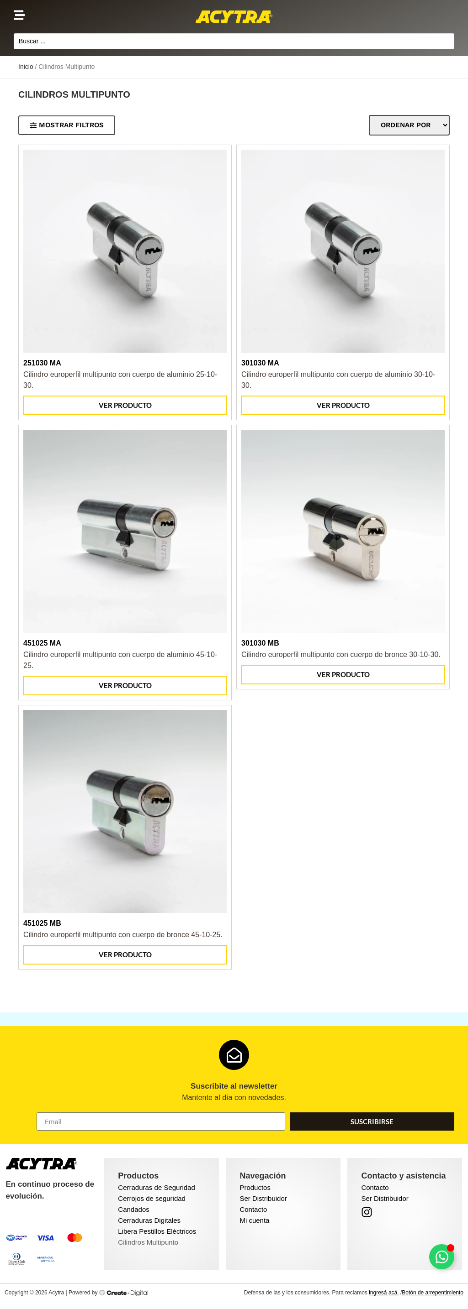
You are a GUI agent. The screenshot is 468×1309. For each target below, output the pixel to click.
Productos (255, 1189)
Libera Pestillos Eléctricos (157, 1232)
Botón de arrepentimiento (432, 1294)
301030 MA (260, 364)
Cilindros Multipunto (148, 1243)
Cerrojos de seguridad (152, 1200)
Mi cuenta (254, 1222)
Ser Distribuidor (263, 1200)
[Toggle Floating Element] (441, 1256)
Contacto (253, 1211)
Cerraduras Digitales (149, 1222)
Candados (133, 1211)
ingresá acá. (384, 1294)
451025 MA (42, 644)
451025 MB (42, 924)
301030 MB (260, 644)
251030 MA (42, 364)
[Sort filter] (408, 126)
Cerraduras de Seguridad (156, 1189)
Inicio (25, 68)
